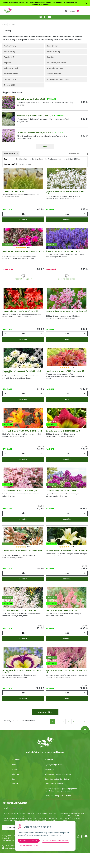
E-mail (5, 808)
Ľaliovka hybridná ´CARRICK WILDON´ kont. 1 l (22, 431)
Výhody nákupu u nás (53, 764)
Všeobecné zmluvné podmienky (58, 774)
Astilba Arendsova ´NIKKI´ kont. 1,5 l (61, 610)
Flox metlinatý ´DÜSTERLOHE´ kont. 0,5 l (63, 491)
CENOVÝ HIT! (73, 159)
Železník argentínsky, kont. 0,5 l (31, 99)
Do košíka (23, 220)
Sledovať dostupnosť (23, 277)
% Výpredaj (54, 159)
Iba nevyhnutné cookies (29, 845)
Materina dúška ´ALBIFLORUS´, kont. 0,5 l (35, 116)
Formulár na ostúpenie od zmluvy (58, 796)
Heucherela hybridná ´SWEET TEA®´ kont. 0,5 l (65, 371)
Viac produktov (45, 712)
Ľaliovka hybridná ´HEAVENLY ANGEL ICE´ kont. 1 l (67, 550)
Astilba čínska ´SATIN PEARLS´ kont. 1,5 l (19, 491)
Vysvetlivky (49, 769)
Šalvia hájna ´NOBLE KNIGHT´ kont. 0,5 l (63, 251)
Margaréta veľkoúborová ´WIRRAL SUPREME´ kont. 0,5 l (22, 372)
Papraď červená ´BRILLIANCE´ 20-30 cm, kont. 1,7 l (22, 551)
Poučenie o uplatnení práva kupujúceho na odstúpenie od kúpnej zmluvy (61, 789)
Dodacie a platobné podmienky (57, 779)
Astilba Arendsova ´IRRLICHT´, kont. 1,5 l (19, 610)
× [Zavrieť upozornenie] (86, 3)
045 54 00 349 (10, 846)
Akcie (23, 159)
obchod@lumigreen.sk (14, 848)
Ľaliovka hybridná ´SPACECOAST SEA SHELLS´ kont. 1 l (22, 671)
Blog (13, 779)
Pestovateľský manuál (54, 784)
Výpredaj (15, 774)
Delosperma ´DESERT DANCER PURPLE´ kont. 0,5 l (23, 252)
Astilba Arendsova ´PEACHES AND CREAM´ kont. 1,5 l (66, 671)
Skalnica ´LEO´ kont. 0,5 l (13, 191)
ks (24, 214)
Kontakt (15, 784)
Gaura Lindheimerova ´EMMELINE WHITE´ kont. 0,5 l (66, 192)
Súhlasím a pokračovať (29, 840)
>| (84, 721)
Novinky (37, 159)
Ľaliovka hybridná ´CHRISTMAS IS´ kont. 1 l (64, 431)
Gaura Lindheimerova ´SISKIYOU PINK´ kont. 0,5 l (66, 312)
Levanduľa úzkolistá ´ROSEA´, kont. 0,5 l (34, 132)
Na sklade (25, 164)
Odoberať (11, 827)
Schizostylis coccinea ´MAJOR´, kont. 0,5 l (20, 311)
